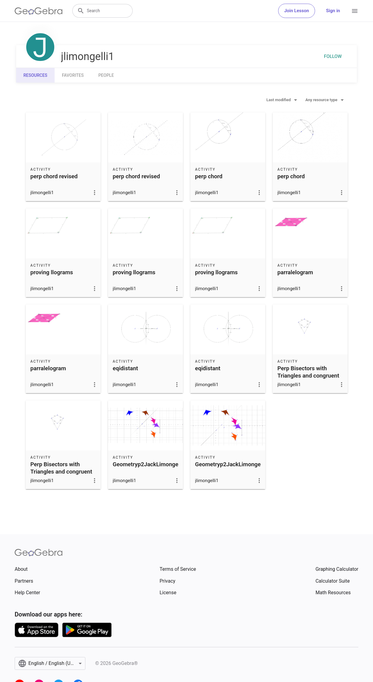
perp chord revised (54, 176)
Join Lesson (296, 10)
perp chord (209, 176)
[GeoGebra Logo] (39, 11)
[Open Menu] (354, 11)
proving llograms (51, 272)
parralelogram (295, 272)
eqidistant (125, 368)
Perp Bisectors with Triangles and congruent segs (308, 375)
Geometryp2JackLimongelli (148, 464)
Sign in (333, 10)
